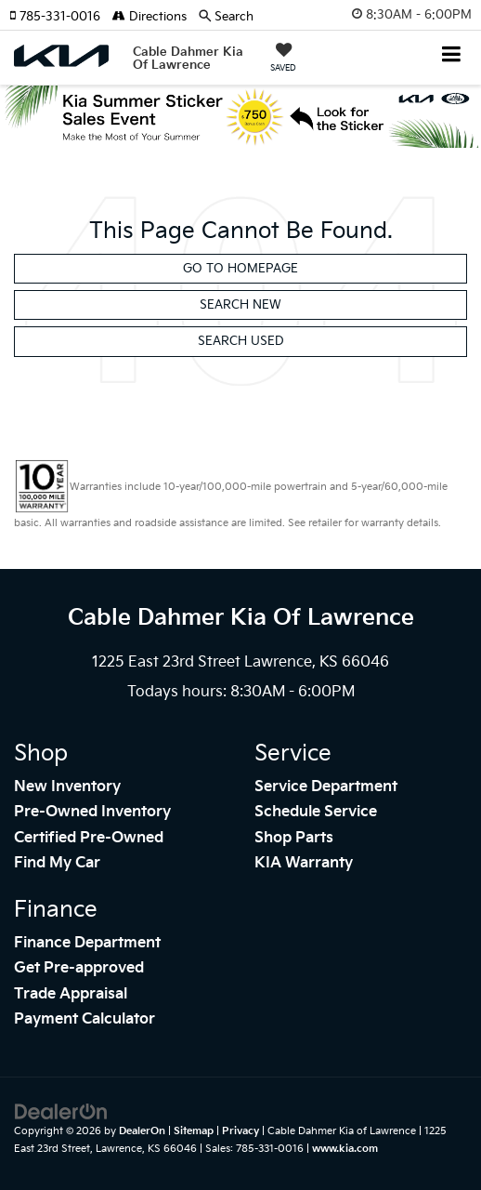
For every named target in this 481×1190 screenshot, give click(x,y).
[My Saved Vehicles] (283, 59)
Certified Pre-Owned (88, 838)
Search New (240, 305)
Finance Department (87, 943)
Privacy (240, 1131)
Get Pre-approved (79, 968)
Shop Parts (293, 838)
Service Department (325, 787)
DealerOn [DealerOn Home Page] (142, 1131)
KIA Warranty (303, 863)
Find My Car (57, 863)
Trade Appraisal (70, 994)
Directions (149, 16)
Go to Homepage (240, 268)
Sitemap (194, 1131)
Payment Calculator (84, 1019)
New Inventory (67, 787)
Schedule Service (315, 812)
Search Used (241, 341)
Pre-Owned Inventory (92, 812)
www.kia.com (345, 1149)
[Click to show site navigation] (451, 56)
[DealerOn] (61, 1111)
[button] (60, 17)
